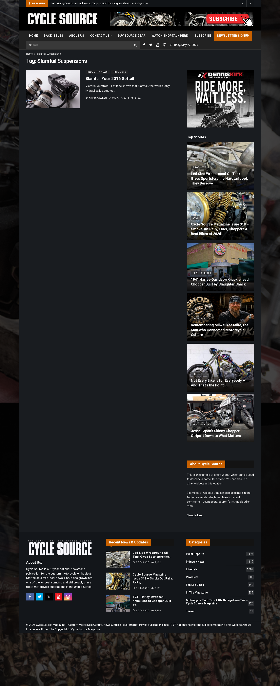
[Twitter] (150, 45)
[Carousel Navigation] (246, 3)
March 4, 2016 (119, 97)
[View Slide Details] (182, 19)
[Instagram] (164, 45)
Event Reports (220, 554)
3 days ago (141, 562)
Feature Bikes (220, 584)
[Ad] (220, 98)
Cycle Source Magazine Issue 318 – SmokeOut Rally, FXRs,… (153, 578)
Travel (220, 611)
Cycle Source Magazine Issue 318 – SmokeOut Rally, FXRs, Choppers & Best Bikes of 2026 (102, 3)
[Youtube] (157, 45)
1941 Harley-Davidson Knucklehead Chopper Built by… (152, 601)
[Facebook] (143, 45)
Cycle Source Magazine (86, 629)
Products (119, 72)
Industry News (98, 72)
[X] (49, 596)
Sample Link (194, 515)
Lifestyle (220, 569)
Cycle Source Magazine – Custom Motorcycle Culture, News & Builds (78, 624)
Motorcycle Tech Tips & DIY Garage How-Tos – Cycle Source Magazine (220, 602)
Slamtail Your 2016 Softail (110, 78)
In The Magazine (220, 592)
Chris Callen (98, 97)
